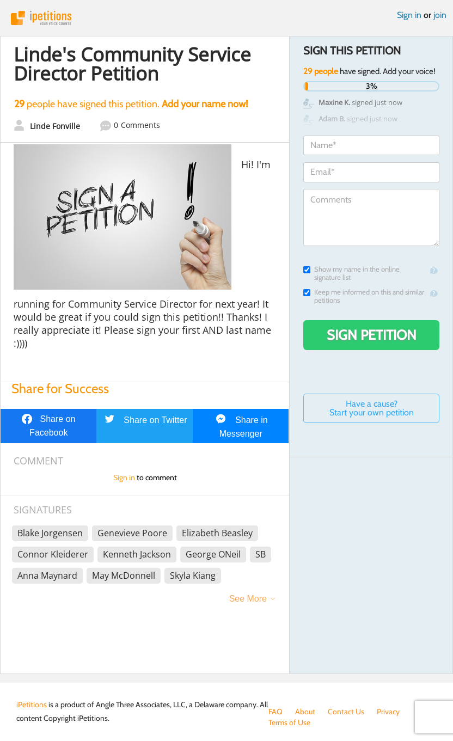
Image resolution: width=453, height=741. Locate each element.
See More (248, 598)
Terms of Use (289, 722)
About (305, 711)
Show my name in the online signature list (351, 273)
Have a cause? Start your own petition (371, 408)
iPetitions (226, 18)
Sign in (409, 15)
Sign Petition (372, 335)
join (439, 15)
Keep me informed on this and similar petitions (363, 296)
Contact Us (346, 711)
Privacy (388, 711)
